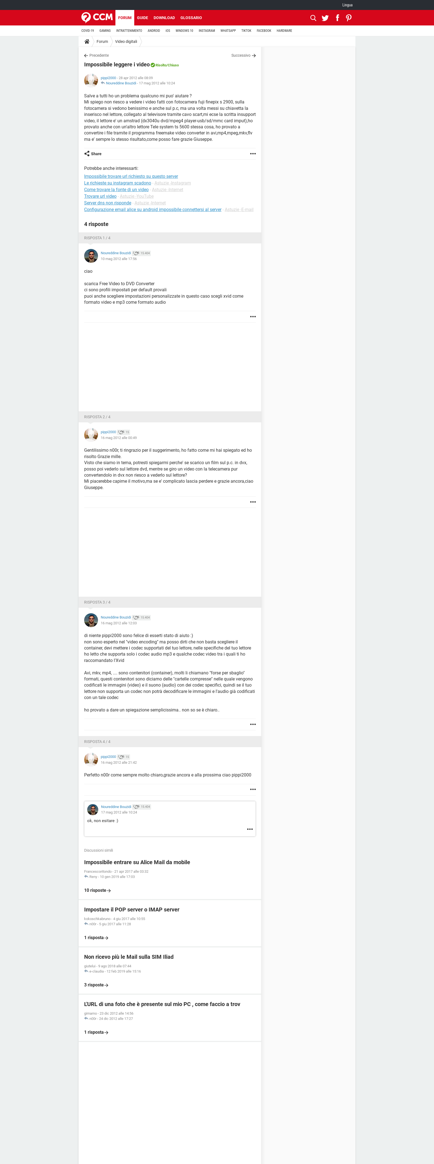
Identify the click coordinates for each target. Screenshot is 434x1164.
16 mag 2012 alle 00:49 (119, 438)
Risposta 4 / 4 (97, 741)
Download (164, 17)
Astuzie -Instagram (172, 183)
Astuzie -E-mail (239, 209)
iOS (168, 31)
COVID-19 (87, 31)
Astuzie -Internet (167, 189)
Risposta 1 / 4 (97, 238)
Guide (142, 17)
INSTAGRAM (207, 31)
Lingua (347, 5)
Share (96, 154)
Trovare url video (100, 196)
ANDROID (154, 31)
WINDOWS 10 (184, 31)
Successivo (240, 55)
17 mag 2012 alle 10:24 (157, 83)
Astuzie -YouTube (137, 196)
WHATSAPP (228, 31)
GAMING (105, 31)
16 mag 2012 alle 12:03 (119, 623)
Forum (124, 17)
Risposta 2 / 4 (97, 417)
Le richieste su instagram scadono (117, 183)
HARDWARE (284, 31)
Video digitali (126, 41)
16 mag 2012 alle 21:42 (119, 762)
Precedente (99, 55)
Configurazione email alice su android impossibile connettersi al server (152, 209)
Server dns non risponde (107, 203)
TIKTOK (246, 31)
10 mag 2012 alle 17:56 (119, 259)
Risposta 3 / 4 (97, 602)
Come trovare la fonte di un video (116, 189)
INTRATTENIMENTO (129, 31)
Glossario (191, 17)
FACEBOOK (264, 31)
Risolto (161, 65)
